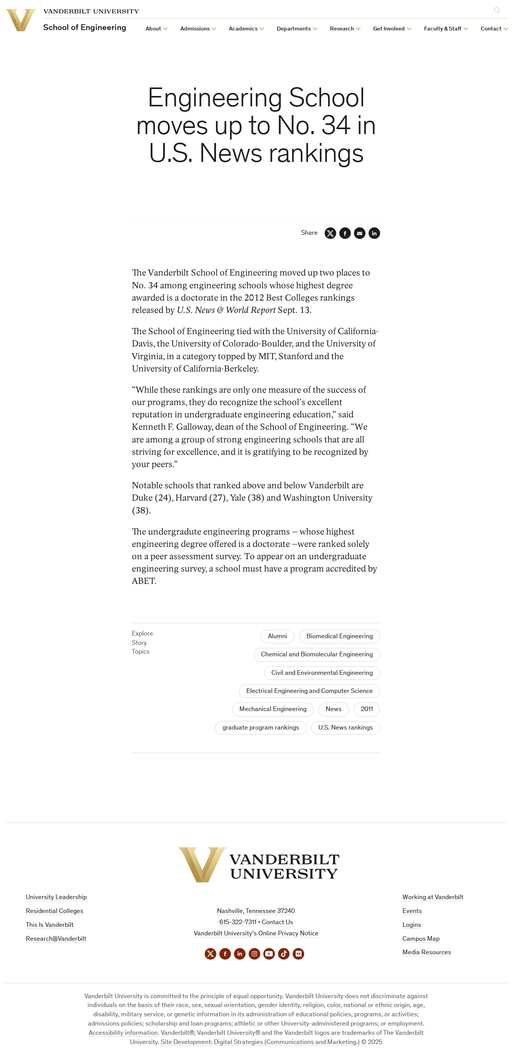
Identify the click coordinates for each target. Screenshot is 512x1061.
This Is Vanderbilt (50, 925)
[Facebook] (345, 233)
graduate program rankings (260, 728)
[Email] (359, 233)
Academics (243, 29)
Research (342, 29)
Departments (294, 29)
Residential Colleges (54, 911)
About (153, 29)
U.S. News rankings (345, 728)
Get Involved (389, 29)
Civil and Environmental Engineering (322, 673)
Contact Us (277, 923)
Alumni (277, 637)
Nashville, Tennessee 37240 (256, 911)
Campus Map (421, 939)
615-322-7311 (237, 923)
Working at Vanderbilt (433, 898)
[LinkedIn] (374, 233)
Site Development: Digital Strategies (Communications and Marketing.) (260, 1042)
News (334, 709)
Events (412, 911)
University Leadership (56, 898)
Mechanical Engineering (273, 709)
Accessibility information (123, 1033)
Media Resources (427, 953)
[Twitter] (330, 233)
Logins (412, 925)
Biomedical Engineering (340, 637)
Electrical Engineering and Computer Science (309, 691)
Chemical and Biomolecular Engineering (317, 655)
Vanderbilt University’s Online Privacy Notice (256, 934)
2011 (367, 709)
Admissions (195, 29)
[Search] (498, 10)
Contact (491, 29)
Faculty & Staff (442, 29)
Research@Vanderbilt (56, 939)
